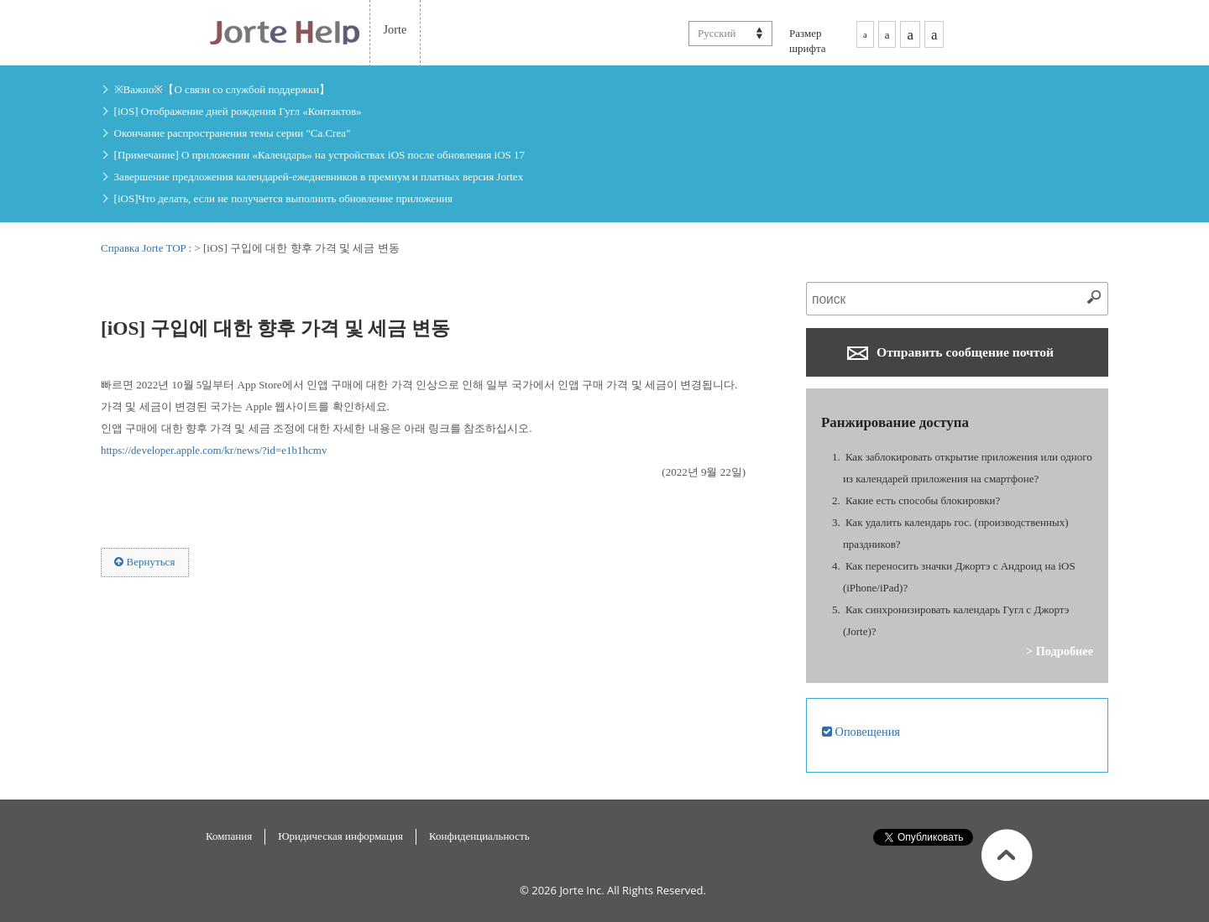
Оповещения (861, 731)
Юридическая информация (340, 836)
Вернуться (144, 561)
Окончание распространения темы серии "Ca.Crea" (232, 133)
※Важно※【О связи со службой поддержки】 (222, 89)
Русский (717, 33)
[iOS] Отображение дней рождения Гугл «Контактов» (238, 111)
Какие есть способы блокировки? (922, 500)
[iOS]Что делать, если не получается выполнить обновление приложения (283, 198)
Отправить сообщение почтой (950, 352)
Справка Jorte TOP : (147, 248)
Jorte (395, 29)
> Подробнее (1059, 651)
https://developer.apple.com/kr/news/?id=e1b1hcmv (214, 450)
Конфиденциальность (479, 836)
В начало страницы (1007, 855)
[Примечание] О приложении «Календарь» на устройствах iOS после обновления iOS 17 (319, 154)
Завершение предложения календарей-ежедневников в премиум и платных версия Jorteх (319, 176)
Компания (229, 836)
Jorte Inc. (581, 890)
